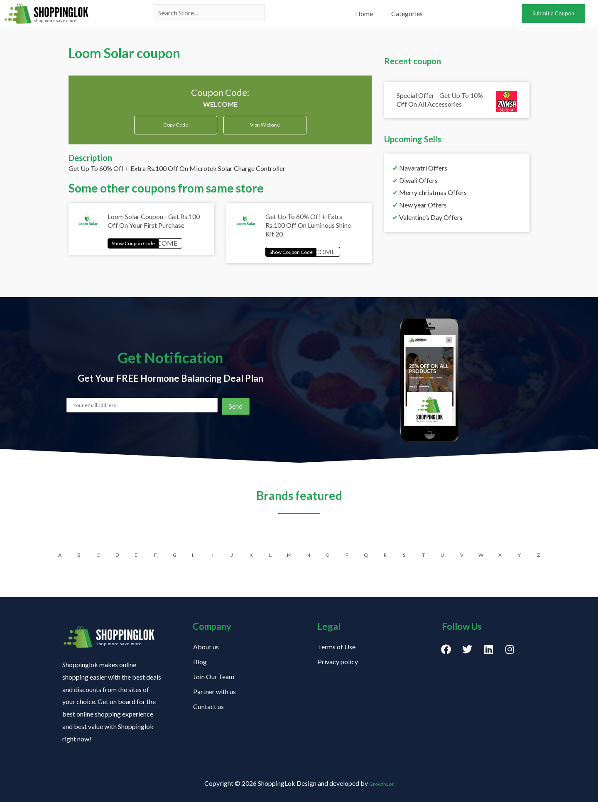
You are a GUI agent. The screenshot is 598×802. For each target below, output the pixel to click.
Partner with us (214, 691)
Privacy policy (338, 661)
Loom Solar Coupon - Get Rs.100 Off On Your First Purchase (154, 225)
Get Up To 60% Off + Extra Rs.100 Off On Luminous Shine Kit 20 (308, 230)
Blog (200, 661)
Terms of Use (336, 647)
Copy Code (175, 126)
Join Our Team (213, 676)
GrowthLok (381, 783)
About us (206, 647)
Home (364, 13)
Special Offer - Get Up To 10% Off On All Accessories (440, 99)
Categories (407, 13)
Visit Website (264, 129)
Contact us (208, 706)
